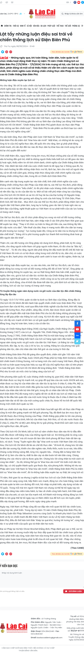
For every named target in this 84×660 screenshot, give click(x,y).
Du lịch (43, 25)
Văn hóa (36, 25)
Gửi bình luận (75, 591)
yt (78, 2)
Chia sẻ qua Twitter (2, 51)
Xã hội (29, 25)
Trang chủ (2, 26)
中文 (70, 2)
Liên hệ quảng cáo (12, 2)
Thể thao (60, 25)
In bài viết (6, 51)
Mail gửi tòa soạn (6, 2)
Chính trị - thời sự (11, 25)
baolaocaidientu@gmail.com (49, 637)
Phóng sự (76, 25)
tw (77, 341)
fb (75, 2)
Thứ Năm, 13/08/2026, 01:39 (1, 2)
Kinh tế (23, 25)
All (82, 26)
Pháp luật (51, 25)
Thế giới (68, 25)
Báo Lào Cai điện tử (42, 13)
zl (82, 2)
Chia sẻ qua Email (10, 51)
